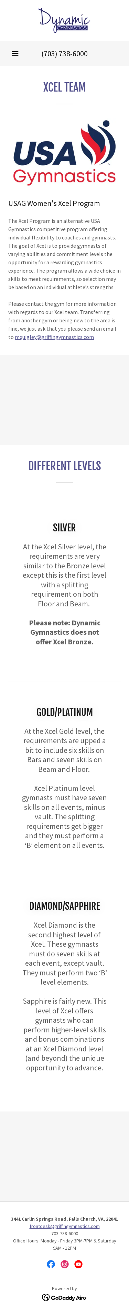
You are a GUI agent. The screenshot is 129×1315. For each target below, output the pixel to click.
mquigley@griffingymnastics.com (54, 336)
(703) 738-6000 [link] (64, 53)
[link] (64, 20)
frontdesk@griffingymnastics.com (65, 1226)
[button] (15, 53)
